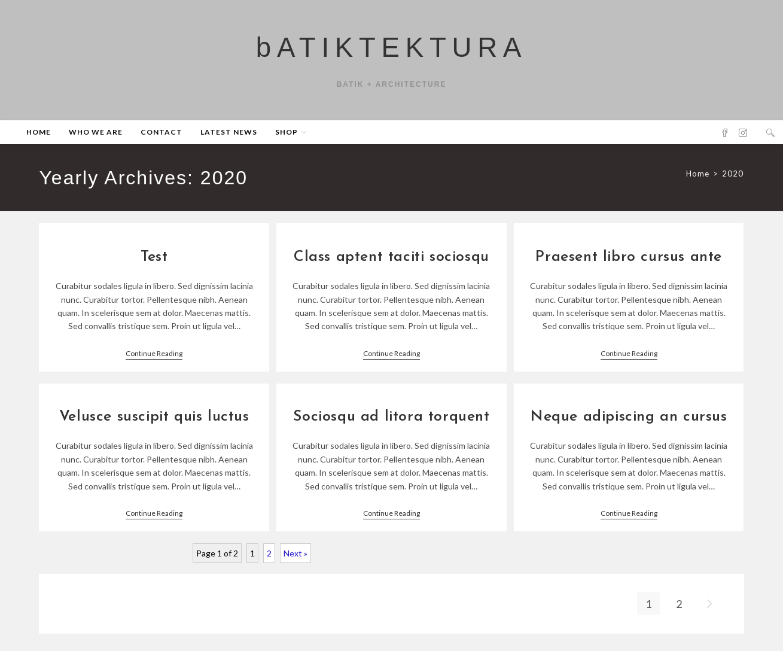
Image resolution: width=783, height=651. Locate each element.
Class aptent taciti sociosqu (391, 262)
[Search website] (770, 138)
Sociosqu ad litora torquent (391, 422)
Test (154, 262)
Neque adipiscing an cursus (629, 422)
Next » (295, 558)
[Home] (697, 179)
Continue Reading (154, 359)
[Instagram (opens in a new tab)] (743, 137)
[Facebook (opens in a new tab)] (725, 137)
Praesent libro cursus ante (628, 262)
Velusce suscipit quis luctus (154, 422)
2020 (733, 179)
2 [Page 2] (269, 558)
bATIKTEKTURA (391, 51)
